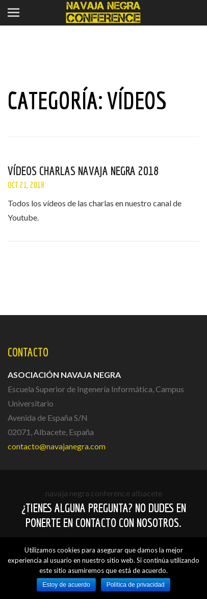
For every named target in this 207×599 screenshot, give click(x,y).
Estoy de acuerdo (66, 584)
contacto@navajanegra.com (57, 446)
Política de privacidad (136, 584)
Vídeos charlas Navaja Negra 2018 (83, 170)
